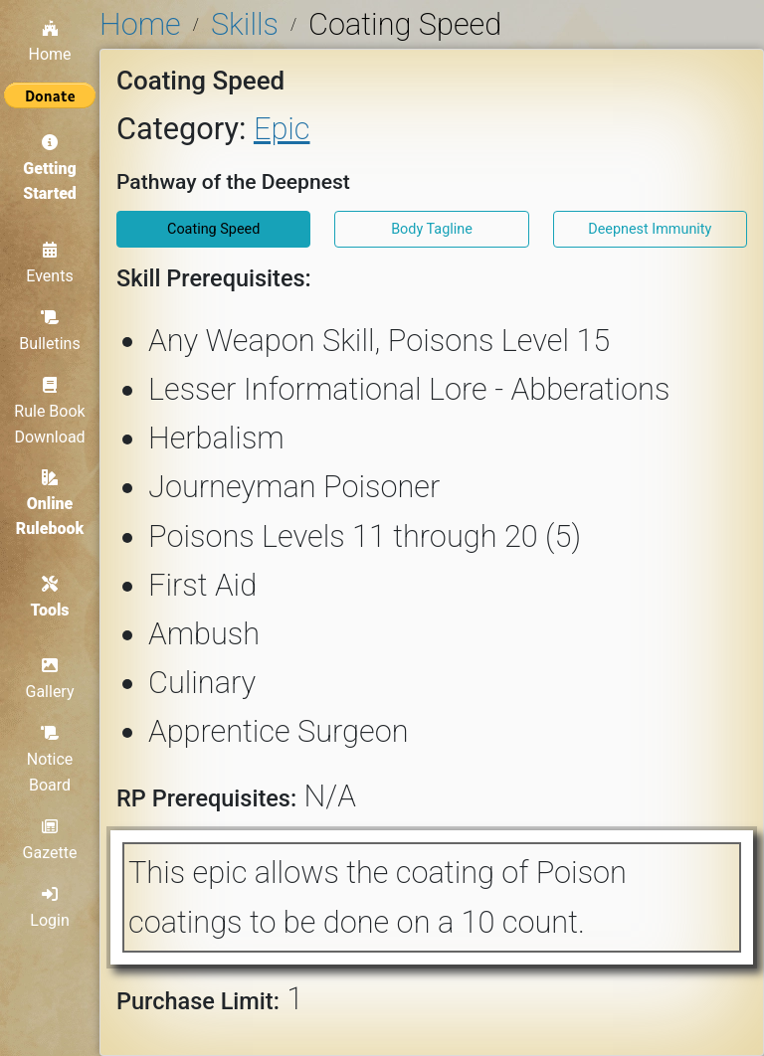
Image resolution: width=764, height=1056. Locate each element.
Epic (282, 128)
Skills (245, 24)
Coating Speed (213, 229)
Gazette (50, 840)
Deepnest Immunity (649, 229)
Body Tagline (432, 229)
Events (49, 263)
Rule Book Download (49, 411)
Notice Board (50, 759)
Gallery (50, 679)
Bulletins (49, 331)
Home (49, 42)
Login (49, 908)
